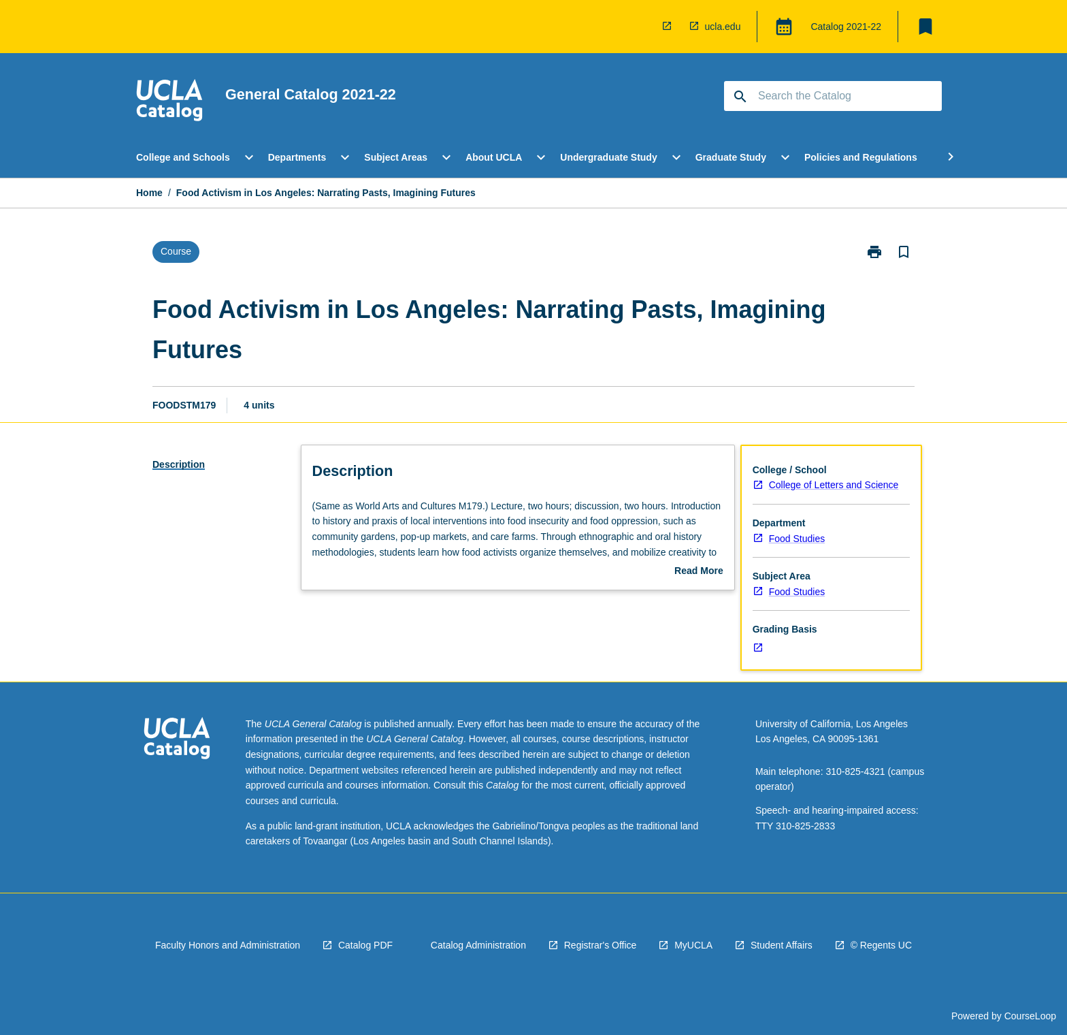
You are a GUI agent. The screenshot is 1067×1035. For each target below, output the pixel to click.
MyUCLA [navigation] (693, 945)
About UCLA (493, 157)
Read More (698, 572)
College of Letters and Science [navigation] (834, 484)
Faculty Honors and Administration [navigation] (227, 945)
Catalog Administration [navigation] (478, 945)
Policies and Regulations (860, 157)
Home (149, 192)
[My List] (925, 26)
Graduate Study (730, 157)
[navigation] (669, 26)
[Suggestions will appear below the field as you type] (833, 96)
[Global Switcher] (784, 26)
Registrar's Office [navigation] (600, 945)
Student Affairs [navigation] (781, 945)
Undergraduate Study (608, 157)
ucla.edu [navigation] (723, 26)
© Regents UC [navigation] (881, 945)
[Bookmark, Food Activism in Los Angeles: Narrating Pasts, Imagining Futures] (904, 252)
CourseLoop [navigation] (1030, 1015)
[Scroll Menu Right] (950, 157)
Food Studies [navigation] (797, 538)
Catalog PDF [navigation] (365, 945)
